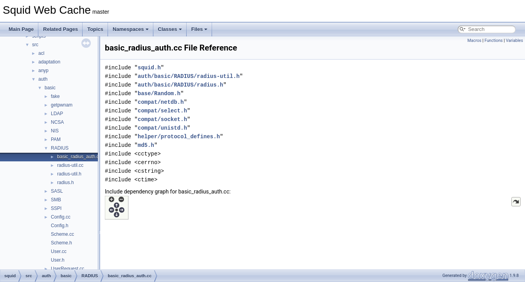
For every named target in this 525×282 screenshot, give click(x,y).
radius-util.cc (70, 165)
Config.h (59, 225)
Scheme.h (61, 243)
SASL (57, 191)
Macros (474, 40)
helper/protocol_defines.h (179, 136)
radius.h (65, 182)
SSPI (56, 208)
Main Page (21, 29)
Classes (170, 29)
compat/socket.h (162, 119)
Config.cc (60, 217)
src (35, 44)
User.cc (59, 251)
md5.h (146, 145)
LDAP (57, 113)
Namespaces (131, 29)
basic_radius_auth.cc (79, 156)
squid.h (149, 67)
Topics (95, 29)
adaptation (49, 62)
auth (42, 79)
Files (199, 29)
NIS (55, 131)
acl (41, 53)
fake (55, 96)
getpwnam (61, 105)
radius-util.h (69, 174)
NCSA (57, 122)
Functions (493, 40)
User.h (58, 260)
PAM (56, 139)
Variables (514, 40)
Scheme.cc (62, 234)
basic (50, 87)
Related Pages (60, 29)
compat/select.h (162, 110)
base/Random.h (159, 93)
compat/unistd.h (162, 128)
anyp (43, 70)
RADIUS (59, 148)
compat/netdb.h (161, 102)
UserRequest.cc (67, 268)
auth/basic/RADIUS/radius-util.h (188, 76)
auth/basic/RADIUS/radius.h (180, 85)
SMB (56, 199)
